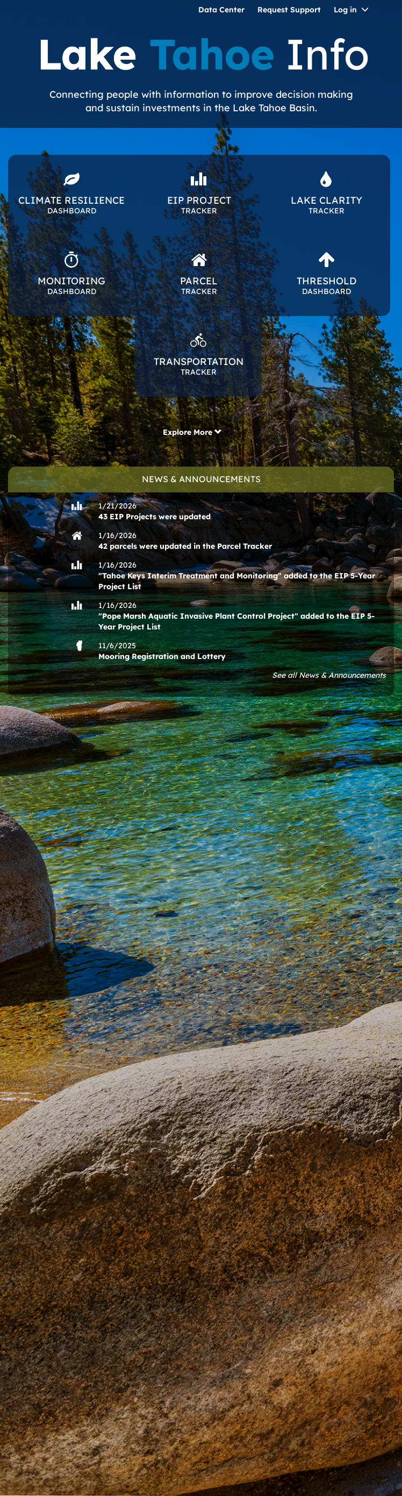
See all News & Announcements (329, 675)
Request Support (289, 10)
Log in (345, 10)
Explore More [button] (192, 432)
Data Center (221, 10)
